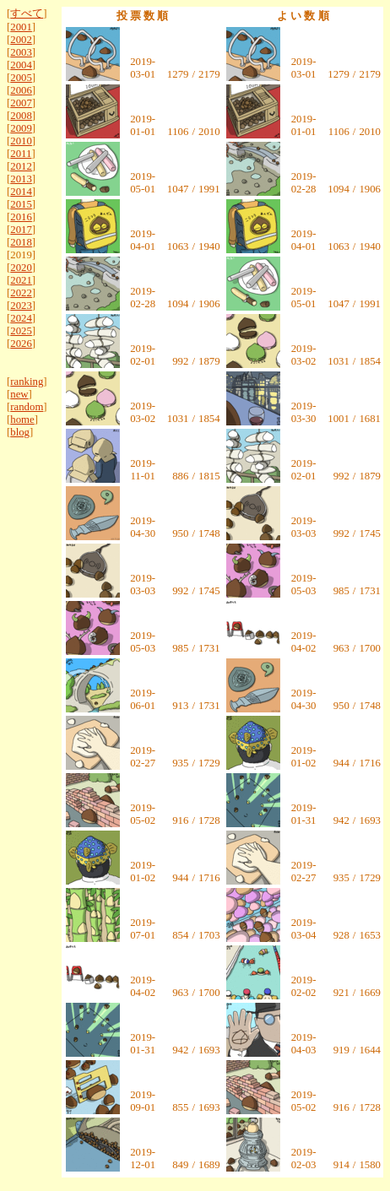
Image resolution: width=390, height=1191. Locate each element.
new (19, 394)
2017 (21, 229)
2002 (21, 40)
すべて (26, 13)
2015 (21, 204)
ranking (26, 381)
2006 (21, 90)
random (26, 407)
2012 (21, 166)
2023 (21, 305)
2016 (21, 217)
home (22, 419)
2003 (21, 52)
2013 (21, 179)
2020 (21, 267)
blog (20, 432)
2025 (21, 331)
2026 (21, 343)
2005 (21, 78)
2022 (21, 293)
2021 (21, 280)
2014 (21, 192)
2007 (21, 103)
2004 (21, 65)
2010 (21, 141)
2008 (21, 116)
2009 (21, 128)
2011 (20, 154)
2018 (21, 242)
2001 (21, 27)
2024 (21, 318)
